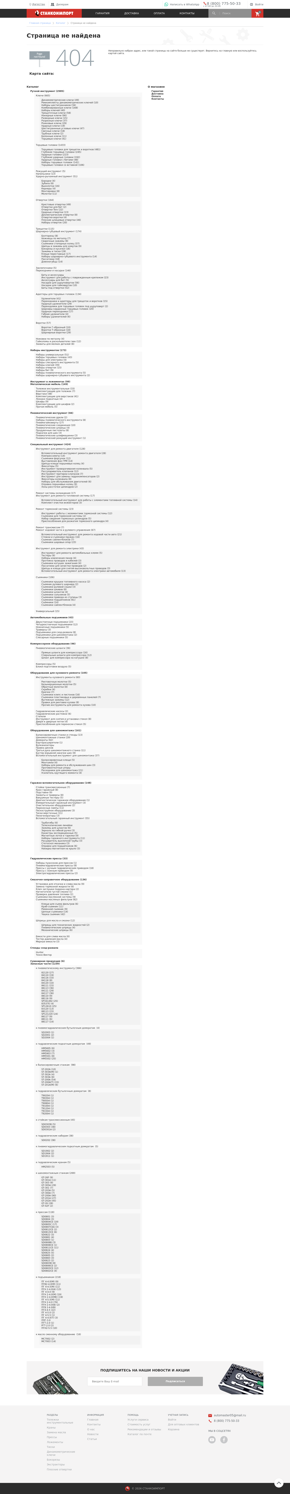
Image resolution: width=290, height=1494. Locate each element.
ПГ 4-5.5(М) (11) (50, 1299)
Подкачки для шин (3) (49, 433)
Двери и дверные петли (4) (52, 721)
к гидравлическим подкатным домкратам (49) (63, 1044)
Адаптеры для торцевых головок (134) (58, 294)
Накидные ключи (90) (54, 115)
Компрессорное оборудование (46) (52, 643)
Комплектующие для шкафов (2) (55, 404)
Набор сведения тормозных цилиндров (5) (66, 518)
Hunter (39, 952)
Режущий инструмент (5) (50, 171)
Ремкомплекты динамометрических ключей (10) (69, 102)
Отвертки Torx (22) (52, 209)
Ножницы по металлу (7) (55, 238)
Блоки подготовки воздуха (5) (53, 666)
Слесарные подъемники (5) (52, 637)
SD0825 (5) (47, 1252)
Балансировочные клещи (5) (58, 760)
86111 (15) (47, 985)
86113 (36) (47, 988)
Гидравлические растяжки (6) (53, 714)
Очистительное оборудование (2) (55, 805)
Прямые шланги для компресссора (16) (64, 652)
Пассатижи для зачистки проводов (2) (63, 566)
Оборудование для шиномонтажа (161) (55, 730)
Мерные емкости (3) (47, 941)
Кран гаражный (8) (47, 790)
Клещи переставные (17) (56, 254)
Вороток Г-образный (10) (55, 327)
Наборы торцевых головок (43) (54, 357)
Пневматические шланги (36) (53, 648)
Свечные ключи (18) (53, 131)
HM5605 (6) (48, 1048)
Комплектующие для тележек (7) (55, 391)
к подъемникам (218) (48, 1277)
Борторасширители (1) (49, 742)
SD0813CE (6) (49, 1232)
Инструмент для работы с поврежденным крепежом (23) (75, 277)
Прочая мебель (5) (46, 406)
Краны (51, 1427)
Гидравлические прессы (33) (49, 858)
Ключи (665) (43, 95)
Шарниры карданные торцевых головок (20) (67, 309)
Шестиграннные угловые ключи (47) (62, 128)
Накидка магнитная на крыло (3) (60, 848)
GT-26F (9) (47, 1177)
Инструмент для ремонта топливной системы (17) (65, 495)
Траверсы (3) (43, 629)
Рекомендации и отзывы (144, 1429)
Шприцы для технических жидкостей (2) (65, 925)
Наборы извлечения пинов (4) (58, 558)
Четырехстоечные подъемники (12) (57, 624)
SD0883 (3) (47, 1258)
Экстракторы (56, 1464)
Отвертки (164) (45, 200)
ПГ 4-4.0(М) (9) (49, 1281)
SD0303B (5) (48, 1124)
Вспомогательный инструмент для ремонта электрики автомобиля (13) (83, 571)
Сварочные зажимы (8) (54, 241)
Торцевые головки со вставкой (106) (62, 165)
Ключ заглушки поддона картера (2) (57, 889)
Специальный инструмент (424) (50, 444)
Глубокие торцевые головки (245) (61, 152)
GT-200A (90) (48, 1195)
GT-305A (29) (48, 1185)
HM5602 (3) (48, 1051)
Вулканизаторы (45, 745)
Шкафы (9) (42, 401)
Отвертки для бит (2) (53, 207)
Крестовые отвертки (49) (56, 204)
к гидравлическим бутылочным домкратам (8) (63, 1091)
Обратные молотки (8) (54, 687)
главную (227, 50)
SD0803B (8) (48, 1263)
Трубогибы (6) (49, 822)
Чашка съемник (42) (53, 914)
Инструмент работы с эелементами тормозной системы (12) (76, 513)
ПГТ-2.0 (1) (47, 1323)
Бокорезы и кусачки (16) (55, 248)
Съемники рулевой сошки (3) (58, 587)
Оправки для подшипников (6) (59, 846)
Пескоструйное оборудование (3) (55, 810)
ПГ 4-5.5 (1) (48, 1315)
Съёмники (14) (49, 602)
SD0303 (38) (48, 1127)
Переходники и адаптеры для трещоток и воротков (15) (74, 301)
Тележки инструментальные (60, 1421)
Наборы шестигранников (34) (58, 105)
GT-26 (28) (47, 1203)
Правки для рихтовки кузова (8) (60, 702)
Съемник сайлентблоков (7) (57, 539)
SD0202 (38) (48, 1140)
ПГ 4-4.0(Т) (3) (49, 1317)
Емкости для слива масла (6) (53, 936)
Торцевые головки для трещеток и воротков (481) (70, 149)
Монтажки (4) (49, 762)
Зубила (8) (47, 183)
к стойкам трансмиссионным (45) (55, 1120)
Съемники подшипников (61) (58, 600)
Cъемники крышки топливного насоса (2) (65, 581)
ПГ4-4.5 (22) (48, 1310)
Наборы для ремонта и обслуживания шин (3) (68, 765)
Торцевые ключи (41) (53, 138)
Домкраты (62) (44, 740)
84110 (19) (47, 975)
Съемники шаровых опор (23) (58, 542)
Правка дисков (44, 748)
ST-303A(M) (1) (49, 1072)
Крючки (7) (47, 692)
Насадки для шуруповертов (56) (60, 282)
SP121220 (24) (49, 1014)
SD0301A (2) (48, 1129)
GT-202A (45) (48, 1200)
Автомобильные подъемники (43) (51, 617)
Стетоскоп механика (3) (55, 843)
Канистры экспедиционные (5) (59, 833)
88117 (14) (47, 1021)
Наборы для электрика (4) (51, 360)
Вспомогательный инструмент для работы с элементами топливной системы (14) (89, 500)
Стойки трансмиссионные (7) (53, 787)
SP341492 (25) (49, 1001)
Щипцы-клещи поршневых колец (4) (62, 463)
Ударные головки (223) (54, 154)
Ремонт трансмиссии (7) (50, 527)
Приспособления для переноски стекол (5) (61, 724)
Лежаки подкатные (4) (49, 399)
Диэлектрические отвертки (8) (59, 215)
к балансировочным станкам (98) (55, 1065)
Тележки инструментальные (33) (55, 388)
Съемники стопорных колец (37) (60, 243)
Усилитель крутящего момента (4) (61, 773)
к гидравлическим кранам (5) (53, 1162)
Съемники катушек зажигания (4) (61, 563)
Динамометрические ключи (61, 1453)
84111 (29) (47, 990)
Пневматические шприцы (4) (53, 428)
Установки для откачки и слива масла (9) (60, 884)
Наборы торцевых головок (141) (60, 162)
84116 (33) (47, 977)
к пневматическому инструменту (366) (58, 968)
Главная (92, 1419)
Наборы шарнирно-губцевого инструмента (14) (69, 256)
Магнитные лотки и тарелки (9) (60, 835)
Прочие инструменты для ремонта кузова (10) (68, 705)
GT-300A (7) (48, 1193)
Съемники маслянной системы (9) (56, 897)
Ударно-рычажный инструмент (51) (56, 176)
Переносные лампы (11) (50, 808)
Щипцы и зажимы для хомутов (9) (61, 246)
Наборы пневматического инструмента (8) (61, 420)
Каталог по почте (140, 1434)
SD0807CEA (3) (49, 1227)
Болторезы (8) (49, 236)
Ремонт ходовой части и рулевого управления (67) (65, 530)
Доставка (131, 13)
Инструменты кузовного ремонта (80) (58, 677)
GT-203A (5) (48, 1190)
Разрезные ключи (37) (54, 120)
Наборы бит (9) (44, 370)
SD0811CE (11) (49, 1247)
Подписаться (175, 1381)
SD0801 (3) (47, 1216)
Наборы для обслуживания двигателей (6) (66, 481)
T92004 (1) (47, 1113)
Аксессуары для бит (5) (55, 280)
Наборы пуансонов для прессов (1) (56, 863)
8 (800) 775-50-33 (221, 3)
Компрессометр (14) (53, 456)
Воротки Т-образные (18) (55, 330)
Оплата (159, 13)
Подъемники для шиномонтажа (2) (56, 635)
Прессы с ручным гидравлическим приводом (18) (65, 868)
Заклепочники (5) (46, 268)
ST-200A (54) (48, 1079)
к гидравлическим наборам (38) (54, 1135)
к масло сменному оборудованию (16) (58, 1334)
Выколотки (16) (50, 186)
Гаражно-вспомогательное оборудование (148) (60, 783)
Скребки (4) (48, 689)
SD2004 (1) (47, 1037)
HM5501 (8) (48, 1056)
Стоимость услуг (139, 1424)
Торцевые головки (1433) (50, 145)
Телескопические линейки (56, 825)
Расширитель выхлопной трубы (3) (61, 841)
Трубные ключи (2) (52, 133)
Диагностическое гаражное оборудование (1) (63, 800)
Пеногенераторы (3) (48, 815)
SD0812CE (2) (49, 1229)
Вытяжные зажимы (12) (55, 700)
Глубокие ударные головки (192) (60, 157)
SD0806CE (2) (49, 1265)
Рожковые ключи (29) (54, 123)
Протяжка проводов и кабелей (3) (61, 560)
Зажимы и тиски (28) (53, 251)
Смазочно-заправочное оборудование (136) (58, 879)
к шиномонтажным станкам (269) (55, 1173)
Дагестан (36, 4)
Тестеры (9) (48, 555)
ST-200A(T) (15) (50, 1082)
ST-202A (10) (48, 1069)
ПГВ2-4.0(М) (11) (51, 1284)
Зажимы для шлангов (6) (56, 828)
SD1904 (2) (47, 1153)
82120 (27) (47, 972)
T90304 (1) (47, 1098)
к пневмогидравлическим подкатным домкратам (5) (67, 1146)
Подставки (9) (44, 792)
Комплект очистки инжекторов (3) (61, 502)
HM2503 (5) (48, 1166)
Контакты (187, 13)
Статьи (92, 1439)
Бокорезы (53, 1459)
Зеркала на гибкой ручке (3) (58, 830)
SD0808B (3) (48, 1242)
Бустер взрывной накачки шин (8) (56, 753)
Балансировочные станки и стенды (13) (59, 735)
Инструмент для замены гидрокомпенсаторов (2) (70, 476)
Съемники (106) (45, 577)
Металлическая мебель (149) (49, 384)
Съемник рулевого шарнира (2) (59, 584)
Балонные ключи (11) (53, 136)
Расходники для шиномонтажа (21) (62, 770)
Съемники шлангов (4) (54, 592)
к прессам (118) (45, 1212)
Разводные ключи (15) (54, 118)
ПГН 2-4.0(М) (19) (51, 1294)
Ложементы (55, 1442)
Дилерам (59, 4)
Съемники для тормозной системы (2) (63, 516)
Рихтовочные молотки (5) (56, 681)
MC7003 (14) (48, 1341)
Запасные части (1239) (45, 963)
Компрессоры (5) (45, 664)
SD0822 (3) (47, 1234)
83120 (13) (47, 1009)
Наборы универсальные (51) (52, 354)
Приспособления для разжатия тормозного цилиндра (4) (74, 521)
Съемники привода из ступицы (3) (61, 597)
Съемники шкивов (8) (54, 589)
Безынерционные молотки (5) (58, 684)
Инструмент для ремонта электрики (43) (60, 548)
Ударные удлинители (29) (56, 303)
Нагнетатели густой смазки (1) (54, 891)
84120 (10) (47, 983)
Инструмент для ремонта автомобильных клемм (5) (71, 553)
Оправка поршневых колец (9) (59, 484)
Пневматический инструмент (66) (51, 413)
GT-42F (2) (47, 1206)
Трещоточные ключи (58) (56, 113)
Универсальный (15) (47, 611)
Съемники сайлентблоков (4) (58, 605)
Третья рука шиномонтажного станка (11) (60, 750)
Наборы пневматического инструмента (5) (61, 373)
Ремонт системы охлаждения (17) (56, 493)
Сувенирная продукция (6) (47, 961)
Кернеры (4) (48, 188)
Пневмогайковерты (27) (50, 422)
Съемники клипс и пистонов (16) (60, 694)
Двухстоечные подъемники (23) (54, 622)
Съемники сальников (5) (55, 594)
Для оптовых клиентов (183, 1424)
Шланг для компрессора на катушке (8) (64, 657)
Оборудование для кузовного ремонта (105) (58, 673)
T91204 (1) (47, 1108)
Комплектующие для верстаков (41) (57, 396)
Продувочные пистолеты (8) (52, 430)
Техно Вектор (44, 955)
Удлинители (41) (51, 298)
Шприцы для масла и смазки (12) (55, 920)
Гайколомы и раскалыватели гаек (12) (58, 341)
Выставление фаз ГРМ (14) (57, 461)
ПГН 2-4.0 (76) (49, 1302)
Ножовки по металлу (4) (50, 339)
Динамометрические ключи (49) (60, 100)
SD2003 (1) (47, 1032)
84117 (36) (47, 993)
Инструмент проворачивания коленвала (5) (66, 468)
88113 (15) (47, 1011)
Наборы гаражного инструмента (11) (63, 838)
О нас (91, 1429)
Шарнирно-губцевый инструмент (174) (58, 231)
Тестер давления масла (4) (51, 939)
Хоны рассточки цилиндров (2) (59, 487)
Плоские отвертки (59, 1469)
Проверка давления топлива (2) (54, 894)
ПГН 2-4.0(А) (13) (51, 1289)
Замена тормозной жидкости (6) (55, 886)
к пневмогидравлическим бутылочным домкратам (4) (68, 1028)
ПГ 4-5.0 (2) (48, 1312)
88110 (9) (46, 996)
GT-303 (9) (47, 1182)
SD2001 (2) (47, 1035)
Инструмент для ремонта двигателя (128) (60, 449)
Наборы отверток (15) (48, 367)
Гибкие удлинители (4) (54, 314)
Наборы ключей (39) (48, 365)
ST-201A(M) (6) (49, 1085)
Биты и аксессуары (52, 275)
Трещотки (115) (45, 229)
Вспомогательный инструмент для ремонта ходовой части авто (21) (81, 534)
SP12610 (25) (48, 1006)
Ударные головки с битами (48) (59, 160)
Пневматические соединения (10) (55, 425)
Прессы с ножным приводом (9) (54, 870)
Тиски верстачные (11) (49, 813)
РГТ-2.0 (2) (47, 1325)
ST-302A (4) (47, 1074)
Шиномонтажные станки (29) (53, 737)
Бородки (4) (48, 181)
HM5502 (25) (48, 1058)
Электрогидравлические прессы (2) (57, 873)
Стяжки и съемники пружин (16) (60, 537)
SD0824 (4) (47, 1250)
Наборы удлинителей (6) (55, 316)
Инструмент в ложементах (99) (50, 381)
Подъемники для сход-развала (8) (56, 632)
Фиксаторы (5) (49, 466)
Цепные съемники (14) (54, 911)
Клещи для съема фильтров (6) (59, 904)
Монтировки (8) (50, 191)
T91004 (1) (47, 1106)
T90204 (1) (47, 1095)
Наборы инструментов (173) (48, 350)
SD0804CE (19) (49, 1221)
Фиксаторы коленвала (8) (56, 479)
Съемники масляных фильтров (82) (56, 899)
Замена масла (56, 1432)
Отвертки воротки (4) (54, 217)
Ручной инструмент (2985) (47, 91)
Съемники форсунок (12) (56, 458)
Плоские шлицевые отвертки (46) (61, 220)
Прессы (52, 1437)
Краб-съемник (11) (52, 906)
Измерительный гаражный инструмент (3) (61, 803)
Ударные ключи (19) (53, 126)
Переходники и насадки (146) (53, 270)
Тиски (51, 1446)
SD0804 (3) (47, 1219)
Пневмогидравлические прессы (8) (56, 865)
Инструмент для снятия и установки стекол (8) (63, 719)
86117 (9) (46, 1016)
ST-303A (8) (47, 1077)
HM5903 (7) (48, 1053)
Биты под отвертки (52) (55, 288)
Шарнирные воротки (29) (56, 332)
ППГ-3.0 (45, 1320)
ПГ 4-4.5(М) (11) (50, 1286)
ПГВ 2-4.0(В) (48, 1307)
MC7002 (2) (47, 1338)
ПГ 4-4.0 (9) (48, 1292)
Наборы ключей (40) (53, 110)
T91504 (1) (47, 1111)
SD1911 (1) (47, 1156)
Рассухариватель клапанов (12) (59, 471)
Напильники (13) (45, 174)
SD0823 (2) (47, 1260)
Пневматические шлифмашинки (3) (56, 435)
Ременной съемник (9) (54, 909)
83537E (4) (47, 1003)
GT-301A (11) (48, 1180)
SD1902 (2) (47, 1151)
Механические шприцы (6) (56, 930)
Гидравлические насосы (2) (52, 711)
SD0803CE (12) (49, 1268)
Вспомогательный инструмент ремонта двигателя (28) (73, 453)
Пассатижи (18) (50, 259)
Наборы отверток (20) (54, 222)
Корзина (173, 1429)
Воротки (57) (43, 323)
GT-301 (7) (47, 1188)
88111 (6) (46, 1019)
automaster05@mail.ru (230, 1415)
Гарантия (102, 13)
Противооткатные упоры (55, 767)
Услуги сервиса (138, 1419)
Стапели (41, 716)
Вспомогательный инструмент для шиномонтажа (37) (67, 755)
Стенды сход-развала (44, 948)
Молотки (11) (49, 193)
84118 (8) (46, 980)
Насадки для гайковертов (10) (59, 285)
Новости (92, 1434)
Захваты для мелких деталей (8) (55, 344)
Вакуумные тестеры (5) (49, 797)
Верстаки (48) (44, 394)
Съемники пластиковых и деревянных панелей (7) (71, 697)
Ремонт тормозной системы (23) (55, 509)
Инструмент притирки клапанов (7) (62, 474)
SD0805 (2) (47, 1255)
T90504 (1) (47, 1100)
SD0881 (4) (47, 1237)
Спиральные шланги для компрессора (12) (66, 655)
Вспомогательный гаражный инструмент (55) (63, 818)
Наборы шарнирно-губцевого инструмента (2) (63, 375)
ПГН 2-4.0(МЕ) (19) (52, 1297)
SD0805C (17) (49, 1224)
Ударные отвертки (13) (54, 212)
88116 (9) (46, 998)
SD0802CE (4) (49, 1271)
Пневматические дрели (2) (51, 417)
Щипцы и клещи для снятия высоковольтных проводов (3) (75, 568)
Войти (256, 4)
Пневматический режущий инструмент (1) (61, 438)
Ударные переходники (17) (57, 311)
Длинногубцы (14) (52, 261)
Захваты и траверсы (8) (49, 795)
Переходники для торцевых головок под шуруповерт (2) (74, 306)
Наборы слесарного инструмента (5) (57, 362)
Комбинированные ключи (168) (59, 107)
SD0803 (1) (47, 1240)
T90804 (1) (47, 1103)
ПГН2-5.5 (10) (49, 1328)
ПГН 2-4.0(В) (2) (50, 1305)
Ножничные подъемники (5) (52, 627)
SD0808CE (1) (49, 1245)
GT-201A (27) (48, 1198)
